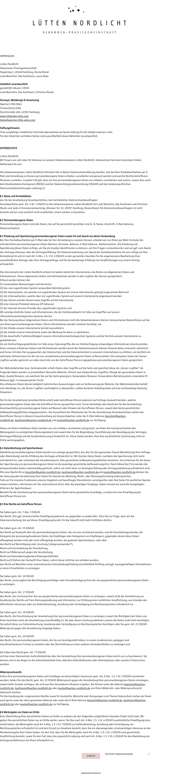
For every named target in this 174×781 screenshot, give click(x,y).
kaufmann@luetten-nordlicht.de (33, 420)
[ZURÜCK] (91, 756)
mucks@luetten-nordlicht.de (73, 420)
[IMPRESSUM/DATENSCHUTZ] (91, 773)
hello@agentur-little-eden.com (17, 120)
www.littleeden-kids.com (14, 116)
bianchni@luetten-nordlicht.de (43, 472)
